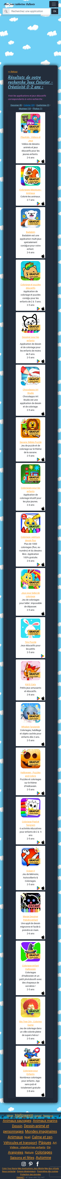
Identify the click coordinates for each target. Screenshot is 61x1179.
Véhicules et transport (20, 1143)
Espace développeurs (26, 1171)
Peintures (48, 1115)
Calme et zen (42, 1137)
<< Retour (13, 71)
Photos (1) (37, 108)
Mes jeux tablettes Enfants (19, 4)
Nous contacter (9, 1171)
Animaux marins (45, 1121)
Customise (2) (42, 105)
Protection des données (30, 1174)
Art (55, 1142)
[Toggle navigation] (53, 4)
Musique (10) (25, 108)
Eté (48, 1147)
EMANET (20, 1177)
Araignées (15, 1152)
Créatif (38, 1116)
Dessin (17, 1126)
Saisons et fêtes (22, 1158)
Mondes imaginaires (41, 1131)
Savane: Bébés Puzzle (30, 442)
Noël (27, 1137)
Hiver (10, 1115)
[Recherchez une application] (29, 11)
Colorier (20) (29, 105)
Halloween (24, 1115)
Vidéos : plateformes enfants (27, 1147)
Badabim (30, 232)
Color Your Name (9, 1168)
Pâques (45, 1142)
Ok (54, 11)
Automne (43, 1157)
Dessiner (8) (16, 105)
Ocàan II (30, 871)
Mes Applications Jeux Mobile (31, 1168)
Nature (29, 1152)
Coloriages (43, 1152)
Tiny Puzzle (30, 642)
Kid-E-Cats (30, 684)
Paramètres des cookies (47, 1171)
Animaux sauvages (17, 1121)
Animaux (15, 1137)
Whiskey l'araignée (30, 727)
